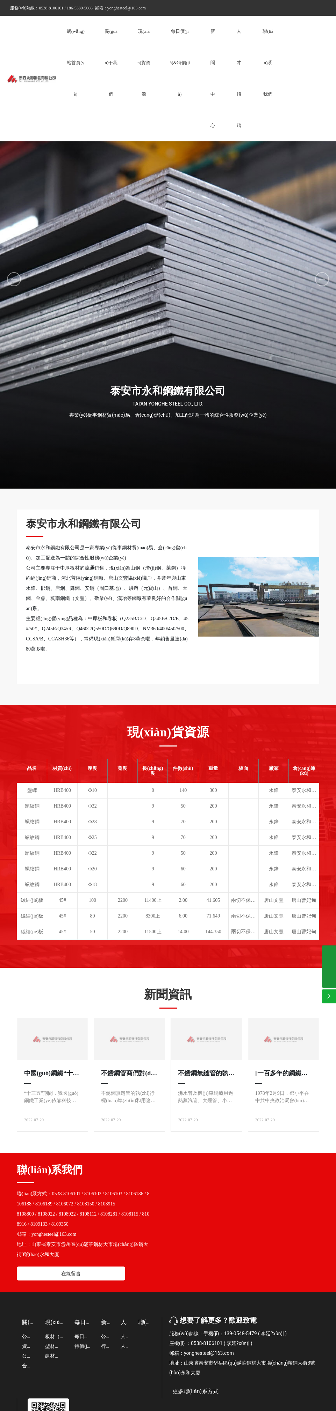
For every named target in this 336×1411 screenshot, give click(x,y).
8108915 (106, 1203)
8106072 (64, 1203)
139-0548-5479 (240, 1333)
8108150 (85, 1203)
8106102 (92, 1193)
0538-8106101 (51, 8)
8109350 (60, 1224)
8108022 (46, 1214)
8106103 (113, 1193)
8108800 (25, 1214)
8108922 (67, 1214)
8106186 (134, 1193)
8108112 (88, 1214)
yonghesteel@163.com (126, 8)
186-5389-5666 (80, 8)
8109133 (39, 1224)
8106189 (43, 1203)
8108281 (108, 1214)
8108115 (129, 1214)
